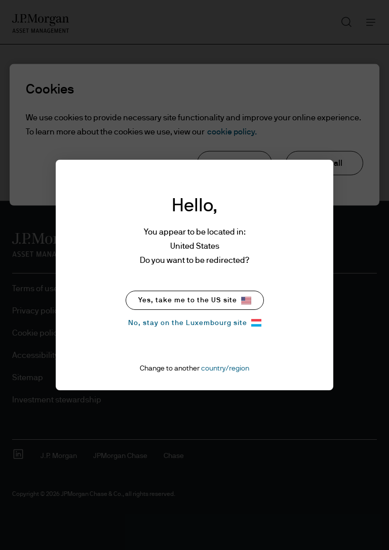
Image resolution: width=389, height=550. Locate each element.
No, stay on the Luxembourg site (194, 323)
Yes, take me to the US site (194, 300)
